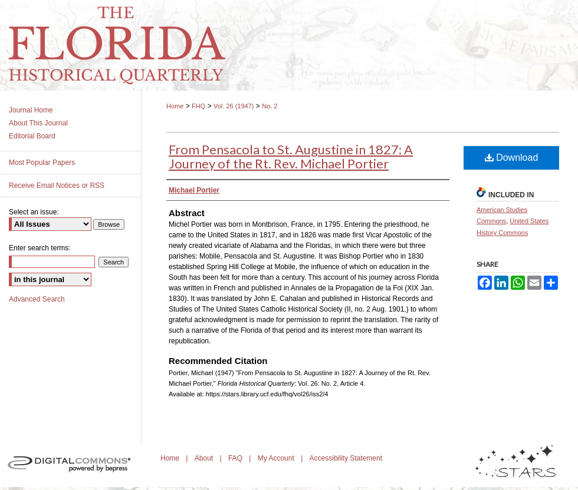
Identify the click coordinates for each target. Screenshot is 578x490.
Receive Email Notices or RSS (56, 185)
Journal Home (31, 110)
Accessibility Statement (346, 458)
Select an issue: (34, 212)
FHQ (198, 106)
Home (174, 106)
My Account (277, 458)
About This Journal (38, 123)
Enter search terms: (40, 248)
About (205, 458)
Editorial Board (32, 136)
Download (511, 158)
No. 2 (269, 106)
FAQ (236, 458)
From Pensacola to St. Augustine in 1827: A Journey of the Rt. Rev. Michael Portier (291, 156)
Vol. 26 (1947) (234, 106)
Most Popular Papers (42, 162)
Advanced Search (37, 299)
